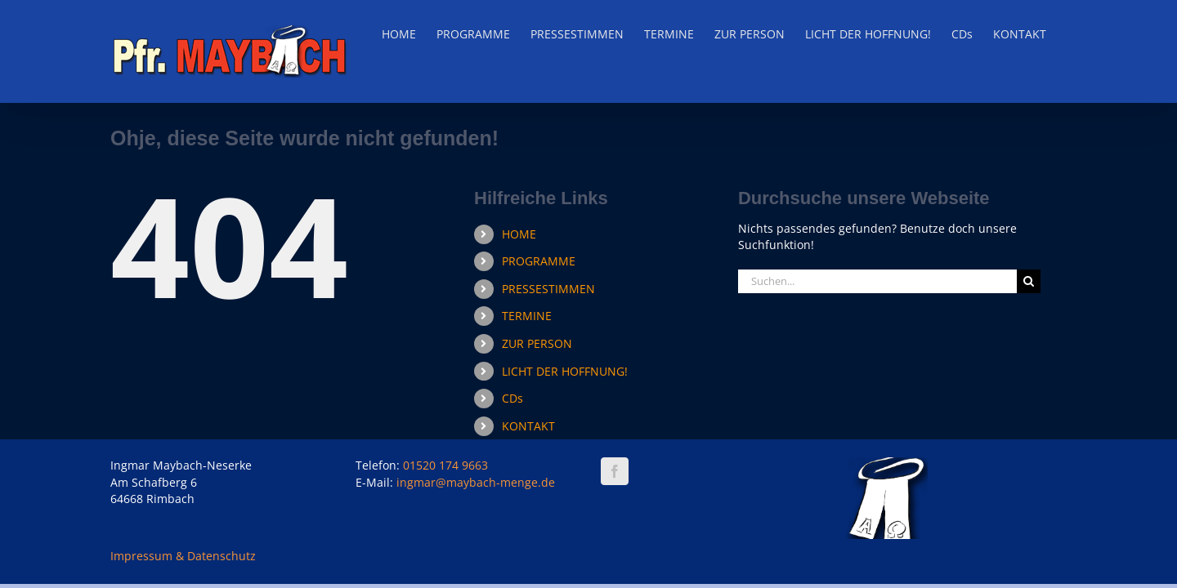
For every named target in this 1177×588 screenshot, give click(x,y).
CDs (512, 398)
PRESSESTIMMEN (548, 288)
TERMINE (527, 315)
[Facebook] (615, 471)
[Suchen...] (877, 281)
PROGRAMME (538, 261)
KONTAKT (528, 426)
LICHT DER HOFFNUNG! (565, 371)
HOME (519, 234)
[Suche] (1029, 281)
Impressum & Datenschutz (183, 556)
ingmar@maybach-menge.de (475, 482)
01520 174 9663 (445, 465)
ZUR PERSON (537, 343)
